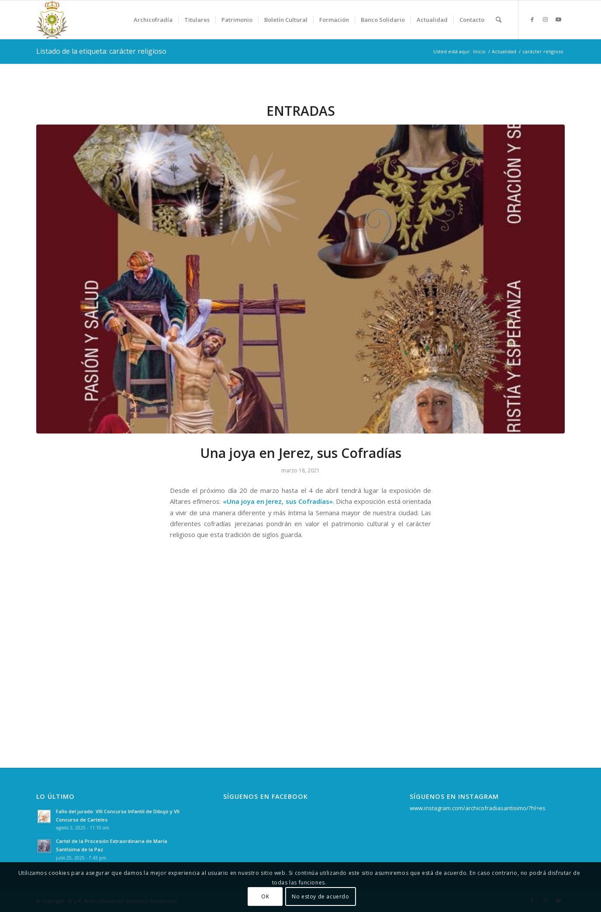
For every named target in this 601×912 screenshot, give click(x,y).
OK (265, 896)
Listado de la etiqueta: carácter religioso (101, 51)
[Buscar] (498, 19)
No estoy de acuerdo (320, 896)
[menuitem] (153, 19)
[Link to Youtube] (558, 19)
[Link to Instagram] (545, 19)
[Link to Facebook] (532, 19)
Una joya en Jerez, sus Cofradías (300, 453)
